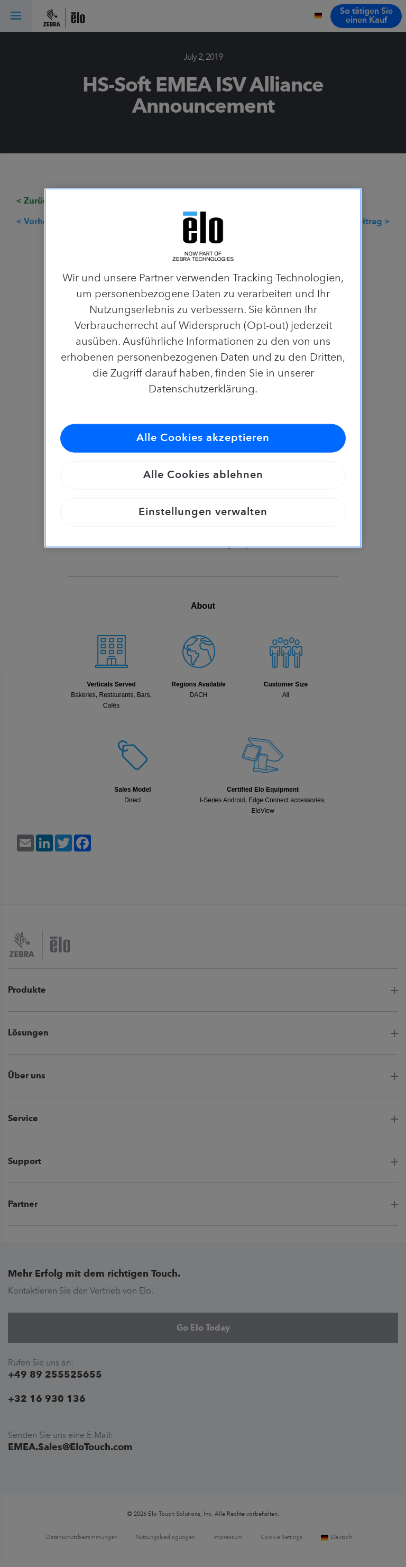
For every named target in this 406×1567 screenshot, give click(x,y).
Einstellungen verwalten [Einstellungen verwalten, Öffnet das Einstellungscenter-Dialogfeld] (203, 512)
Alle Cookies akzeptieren (203, 438)
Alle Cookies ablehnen (203, 475)
